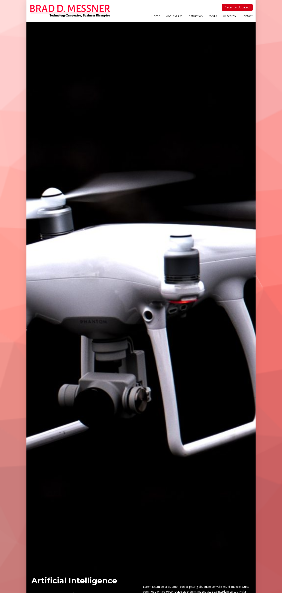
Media (213, 16)
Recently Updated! (237, 7)
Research (229, 16)
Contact (247, 16)
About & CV (174, 16)
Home (155, 16)
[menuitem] (155, 16)
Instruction (195, 16)
